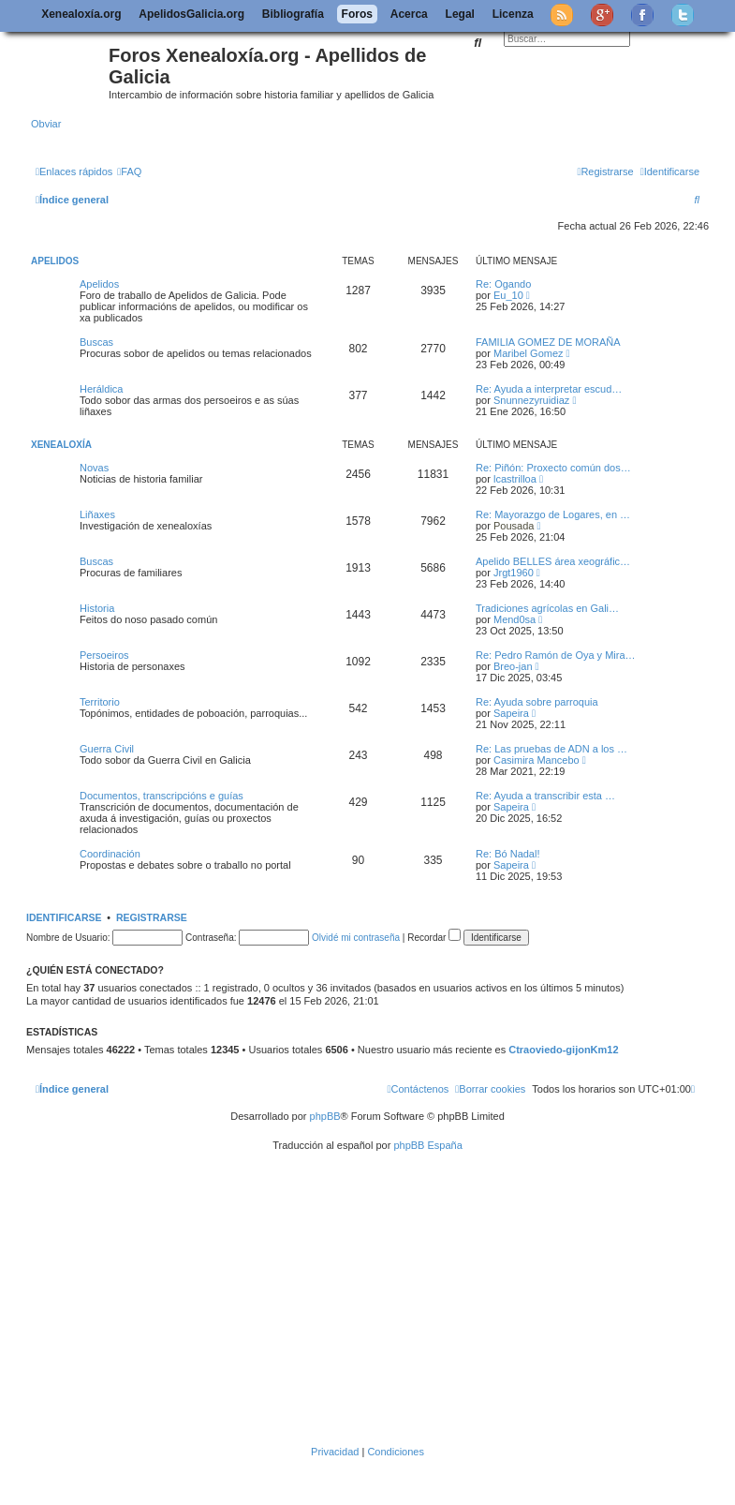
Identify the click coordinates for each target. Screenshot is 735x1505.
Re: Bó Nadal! (507, 853)
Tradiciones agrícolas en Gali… (547, 608)
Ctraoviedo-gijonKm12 (563, 1049)
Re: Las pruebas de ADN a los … (551, 748)
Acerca (409, 14)
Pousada (513, 525)
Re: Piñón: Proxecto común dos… (553, 467)
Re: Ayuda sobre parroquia (537, 702)
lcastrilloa (515, 478)
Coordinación (110, 853)
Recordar (434, 937)
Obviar (46, 123)
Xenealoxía (61, 445)
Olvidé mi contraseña (356, 937)
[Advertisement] (383, 1299)
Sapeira (511, 713)
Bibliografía (293, 14)
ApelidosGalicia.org (191, 14)
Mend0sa (514, 619)
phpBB (325, 1116)
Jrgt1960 (513, 572)
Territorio (100, 702)
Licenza (513, 14)
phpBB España (427, 1145)
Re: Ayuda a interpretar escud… (549, 389)
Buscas (96, 342)
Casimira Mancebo (536, 760)
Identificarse (64, 917)
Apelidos (55, 261)
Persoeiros (104, 655)
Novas (94, 467)
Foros (357, 14)
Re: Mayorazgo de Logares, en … (553, 514)
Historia (97, 608)
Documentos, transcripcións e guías (161, 795)
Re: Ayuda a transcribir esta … (545, 795)
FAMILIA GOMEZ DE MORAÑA (548, 342)
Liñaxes (97, 514)
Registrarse (151, 917)
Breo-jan (513, 666)
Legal (460, 14)
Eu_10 (508, 295)
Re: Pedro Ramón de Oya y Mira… (556, 655)
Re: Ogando (503, 284)
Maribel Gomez (528, 353)
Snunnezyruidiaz (531, 400)
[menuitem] (129, 171)
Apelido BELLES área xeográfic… (553, 561)
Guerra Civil (107, 748)
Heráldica (101, 389)
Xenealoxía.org (81, 14)
